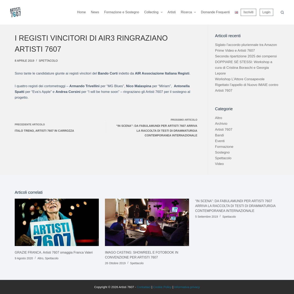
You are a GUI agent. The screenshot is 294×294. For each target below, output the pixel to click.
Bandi (219, 135)
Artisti (172, 12)
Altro (218, 118)
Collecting (154, 12)
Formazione (224, 147)
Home (81, 12)
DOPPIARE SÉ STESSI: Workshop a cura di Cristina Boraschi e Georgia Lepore (243, 67)
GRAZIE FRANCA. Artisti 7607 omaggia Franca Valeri (54, 252)
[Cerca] (282, 12)
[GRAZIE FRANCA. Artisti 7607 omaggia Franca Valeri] (57, 222)
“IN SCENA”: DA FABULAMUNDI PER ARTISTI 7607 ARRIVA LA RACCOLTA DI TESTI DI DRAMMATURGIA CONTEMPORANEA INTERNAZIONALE (235, 206)
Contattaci (144, 287)
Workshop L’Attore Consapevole (240, 79)
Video (219, 164)
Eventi (220, 141)
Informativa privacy (187, 287)
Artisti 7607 (223, 129)
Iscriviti (248, 12)
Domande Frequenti (215, 12)
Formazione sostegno (121, 12)
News (95, 12)
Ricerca (189, 12)
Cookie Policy (162, 287)
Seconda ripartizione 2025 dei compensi (246, 56)
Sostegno (222, 152)
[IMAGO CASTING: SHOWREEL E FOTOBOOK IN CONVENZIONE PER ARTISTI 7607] (147, 222)
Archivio (221, 124)
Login (266, 12)
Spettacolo (48, 60)
